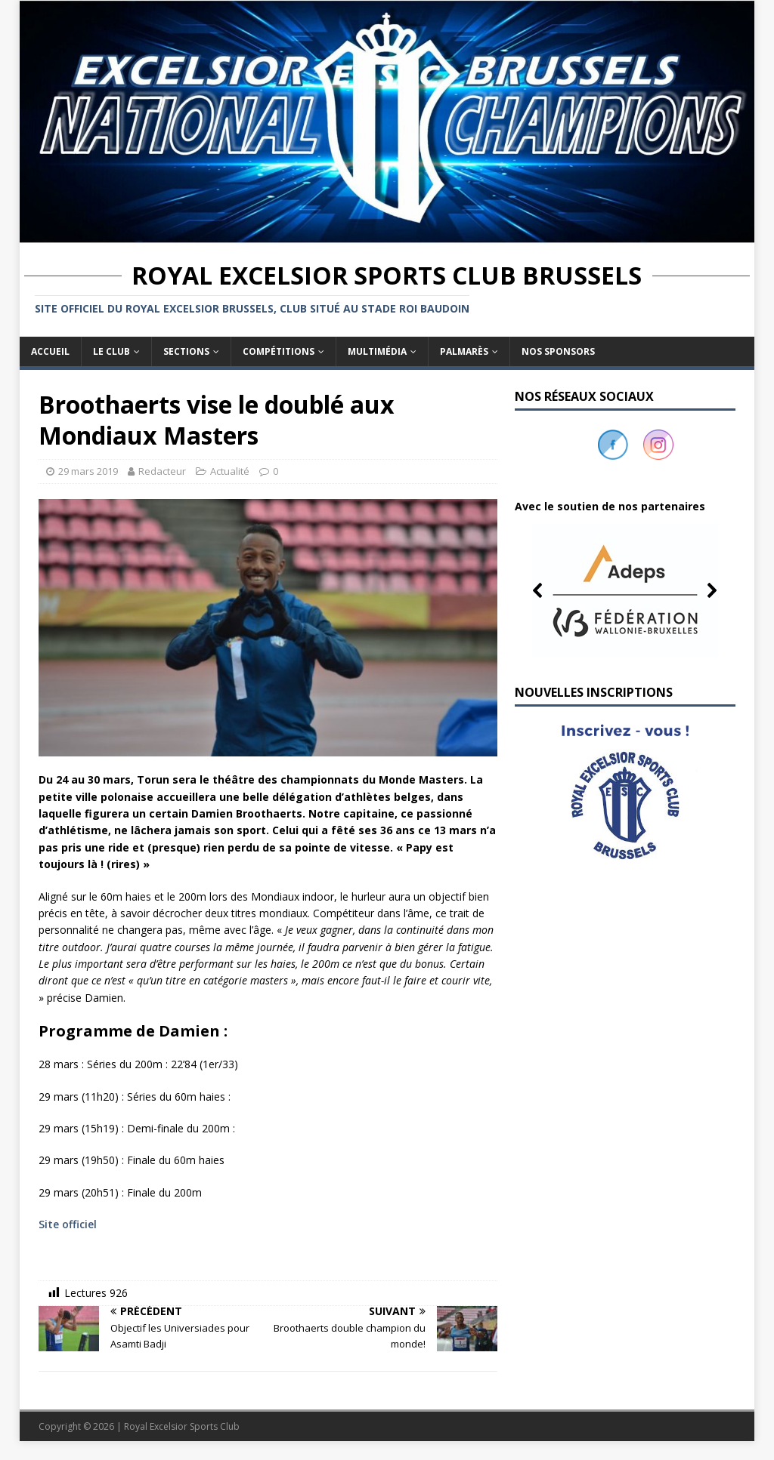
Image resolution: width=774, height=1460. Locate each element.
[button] (625, 590)
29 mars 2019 (88, 471)
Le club (111, 351)
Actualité (229, 471)
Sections (186, 351)
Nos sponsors (558, 351)
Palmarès (464, 351)
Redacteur (162, 471)
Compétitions (278, 351)
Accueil (50, 351)
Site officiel (69, 1224)
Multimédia (377, 351)
